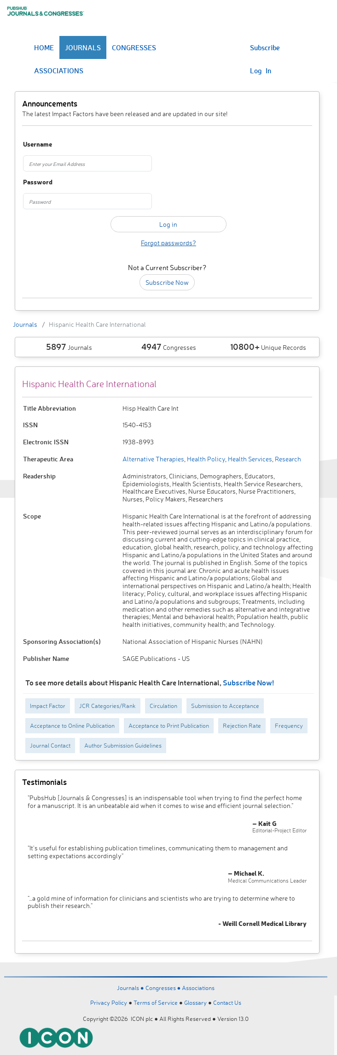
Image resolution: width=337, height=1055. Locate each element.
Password (37, 182)
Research (287, 459)
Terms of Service (156, 1002)
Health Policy (205, 459)
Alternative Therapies (153, 459)
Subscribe (265, 47)
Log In (260, 70)
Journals (25, 324)
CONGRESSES (134, 47)
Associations (198, 987)
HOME (44, 47)
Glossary (195, 1002)
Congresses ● (163, 987)
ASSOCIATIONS (58, 70)
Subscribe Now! (248, 682)
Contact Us (227, 1002)
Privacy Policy (108, 1002)
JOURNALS (83, 47)
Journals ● (131, 987)
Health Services (249, 459)
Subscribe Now (167, 282)
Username (37, 144)
